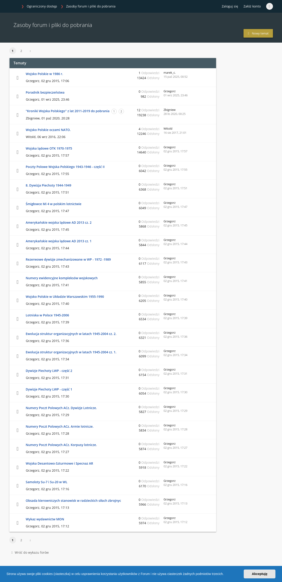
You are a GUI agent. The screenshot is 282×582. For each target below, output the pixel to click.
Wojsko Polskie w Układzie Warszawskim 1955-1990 (65, 296)
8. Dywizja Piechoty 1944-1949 (48, 185)
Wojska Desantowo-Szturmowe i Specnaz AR (59, 463)
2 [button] (21, 51)
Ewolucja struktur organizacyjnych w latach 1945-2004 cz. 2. (71, 334)
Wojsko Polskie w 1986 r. (44, 74)
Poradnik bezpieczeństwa (45, 92)
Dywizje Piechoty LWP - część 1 (49, 389)
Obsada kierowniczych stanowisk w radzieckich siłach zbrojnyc (73, 500)
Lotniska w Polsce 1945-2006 (47, 315)
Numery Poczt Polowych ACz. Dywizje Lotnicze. (61, 408)
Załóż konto (252, 6)
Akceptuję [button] (260, 574)
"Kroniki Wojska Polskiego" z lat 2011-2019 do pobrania (68, 111)
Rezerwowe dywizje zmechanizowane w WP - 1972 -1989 (68, 259)
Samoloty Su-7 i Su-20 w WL (46, 482)
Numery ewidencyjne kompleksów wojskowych (62, 278)
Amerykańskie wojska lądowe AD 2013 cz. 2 (59, 222)
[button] (225, 574)
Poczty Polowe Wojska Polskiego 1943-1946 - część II (65, 167)
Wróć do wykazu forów (30, 552)
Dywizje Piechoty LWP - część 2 (49, 371)
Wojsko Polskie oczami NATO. (48, 130)
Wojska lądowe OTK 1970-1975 (49, 148)
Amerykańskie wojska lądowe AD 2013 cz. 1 (59, 241)
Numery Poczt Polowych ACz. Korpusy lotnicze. (61, 445)
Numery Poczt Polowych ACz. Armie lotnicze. (60, 426)
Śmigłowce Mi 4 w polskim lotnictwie (54, 204)
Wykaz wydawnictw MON (45, 519)
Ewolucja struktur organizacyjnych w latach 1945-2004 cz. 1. (71, 352)
